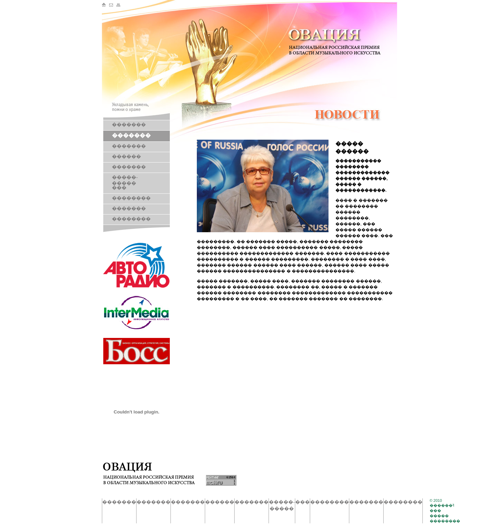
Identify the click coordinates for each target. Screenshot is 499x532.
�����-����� (125, 180)
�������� (131, 198)
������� (129, 124)
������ (126, 156)
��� (119, 187)
